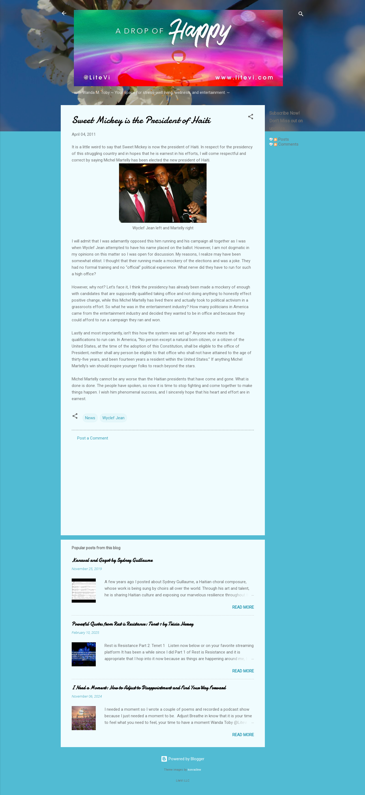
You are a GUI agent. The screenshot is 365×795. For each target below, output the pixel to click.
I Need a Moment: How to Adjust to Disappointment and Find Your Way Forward (148, 687)
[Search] (301, 15)
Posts (281, 139)
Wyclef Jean (113, 417)
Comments (286, 144)
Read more (243, 607)
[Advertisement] (286, 233)
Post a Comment (92, 438)
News (90, 417)
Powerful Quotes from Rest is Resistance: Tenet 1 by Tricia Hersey (132, 624)
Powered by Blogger (182, 758)
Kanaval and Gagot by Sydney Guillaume (112, 560)
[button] (250, 117)
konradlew (194, 769)
